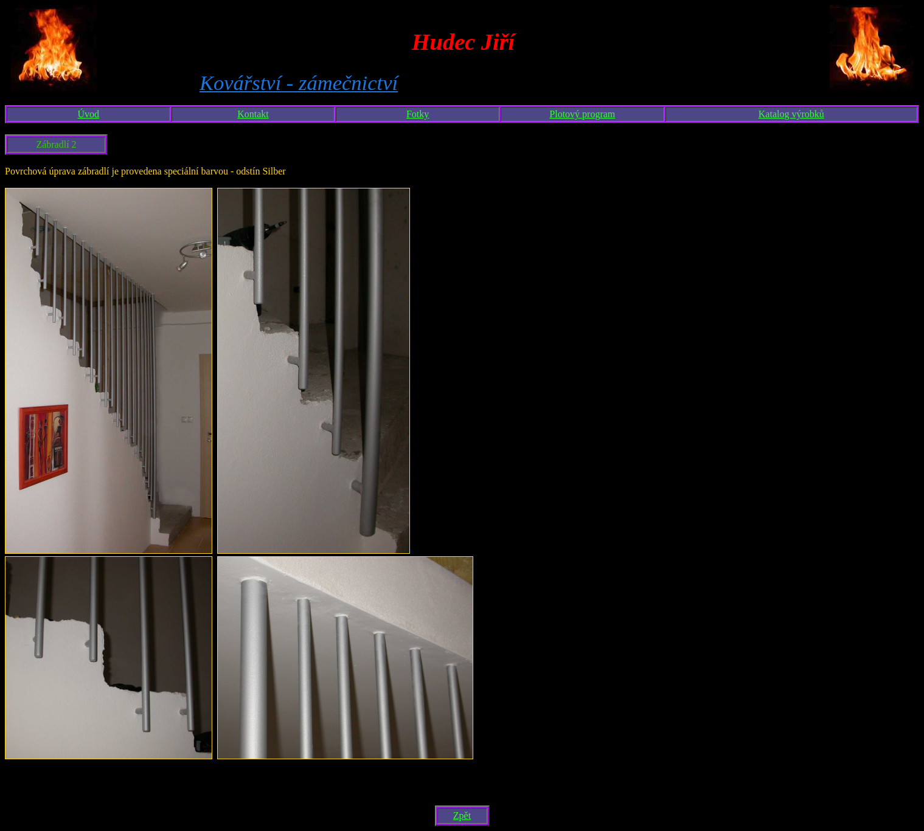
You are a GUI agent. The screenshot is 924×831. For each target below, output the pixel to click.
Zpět (462, 815)
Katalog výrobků (791, 114)
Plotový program (582, 114)
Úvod (89, 114)
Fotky (417, 114)
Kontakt (253, 114)
